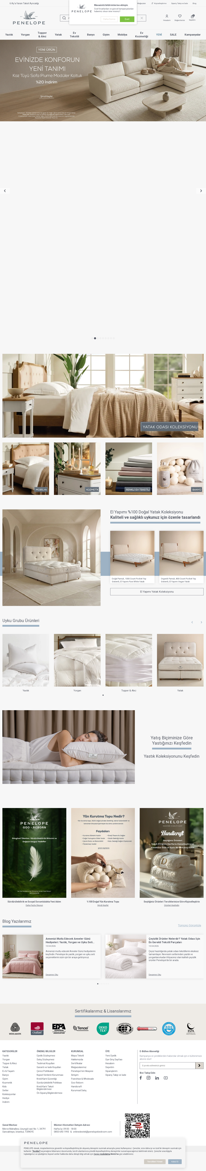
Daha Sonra (109, 19)
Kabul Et (174, 1162)
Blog (194, 3)
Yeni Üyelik (110, 835)
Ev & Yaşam (8, 850)
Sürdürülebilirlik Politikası (49, 862)
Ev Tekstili (74, 34)
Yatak (58, 34)
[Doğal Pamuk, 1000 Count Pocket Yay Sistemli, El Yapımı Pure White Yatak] (132, 336)
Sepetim (109, 847)
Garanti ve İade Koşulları (49, 847)
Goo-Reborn (77, 862)
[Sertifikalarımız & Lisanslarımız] (15, 808)
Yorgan (25, 34)
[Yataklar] (51, 337)
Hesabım (109, 843)
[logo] (29, 18)
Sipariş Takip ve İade (179, 3)
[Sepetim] (192, 18)
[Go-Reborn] (34, 637)
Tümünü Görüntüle (189, 705)
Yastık (9, 34)
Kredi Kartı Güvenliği (47, 858)
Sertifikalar (76, 843)
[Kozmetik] (77, 248)
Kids (4, 866)
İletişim (75, 854)
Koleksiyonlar (9, 874)
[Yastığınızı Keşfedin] (103, 529)
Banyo (91, 34)
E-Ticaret (93, 928)
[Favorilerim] (180, 18)
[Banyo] (180, 248)
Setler (5, 870)
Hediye (5, 877)
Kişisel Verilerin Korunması (50, 854)
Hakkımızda (77, 839)
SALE (173, 34)
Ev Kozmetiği (141, 34)
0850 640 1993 (61, 911)
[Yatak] (180, 443)
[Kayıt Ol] (199, 845)
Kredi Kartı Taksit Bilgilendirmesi (45, 867)
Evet (127, 19)
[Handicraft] (172, 637)
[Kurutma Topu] (103, 637)
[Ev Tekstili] (128, 248)
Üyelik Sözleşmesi (46, 835)
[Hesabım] (167, 18)
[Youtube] (166, 857)
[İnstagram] (148, 857)
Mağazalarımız (78, 847)
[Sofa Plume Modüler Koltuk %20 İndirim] (103, 80)
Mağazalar (140, 3)
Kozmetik (7, 862)
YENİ (159, 34)
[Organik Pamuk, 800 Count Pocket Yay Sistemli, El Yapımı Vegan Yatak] (181, 336)
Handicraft (76, 866)
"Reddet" (36, 1151)
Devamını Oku (52, 754)
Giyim (106, 34)
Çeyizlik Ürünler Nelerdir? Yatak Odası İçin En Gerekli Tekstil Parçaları (174, 720)
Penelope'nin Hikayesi (82, 850)
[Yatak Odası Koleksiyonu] (103, 175)
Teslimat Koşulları (46, 843)
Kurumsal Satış (78, 870)
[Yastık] (25, 443)
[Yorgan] (77, 443)
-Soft (86, 928)
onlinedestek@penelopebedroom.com (92, 911)
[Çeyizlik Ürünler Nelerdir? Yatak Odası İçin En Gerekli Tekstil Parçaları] (125, 736)
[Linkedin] (157, 857)
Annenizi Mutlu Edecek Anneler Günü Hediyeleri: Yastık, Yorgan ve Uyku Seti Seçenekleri (69, 720)
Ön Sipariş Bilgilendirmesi (49, 872)
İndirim (5, 881)
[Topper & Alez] (128, 443)
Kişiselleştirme (158, 3)
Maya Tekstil (77, 835)
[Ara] (64, 18)
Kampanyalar (193, 34)
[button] (92, 118)
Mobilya (122, 34)
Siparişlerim (111, 850)
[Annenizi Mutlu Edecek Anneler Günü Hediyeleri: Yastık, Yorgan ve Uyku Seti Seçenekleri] (22, 736)
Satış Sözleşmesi (45, 839)
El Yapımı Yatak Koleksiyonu (157, 371)
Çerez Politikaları (45, 850)
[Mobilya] (25, 248)
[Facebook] (141, 857)
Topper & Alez (42, 34)
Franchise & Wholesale (82, 858)
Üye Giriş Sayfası (113, 839)
